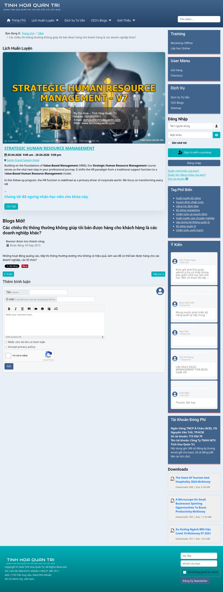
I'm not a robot (20, 355)
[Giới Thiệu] (133, 20)
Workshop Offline (182, 43)
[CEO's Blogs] (109, 20)
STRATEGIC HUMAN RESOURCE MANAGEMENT (49, 148)
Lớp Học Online (180, 48)
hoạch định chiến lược (190, 202)
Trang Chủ (16, 20)
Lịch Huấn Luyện (43, 20)
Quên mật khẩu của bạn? (183, 171)
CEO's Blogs (99, 20)
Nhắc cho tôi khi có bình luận (26, 342)
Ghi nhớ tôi (179, 143)
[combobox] (199, 19)
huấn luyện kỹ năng (188, 198)
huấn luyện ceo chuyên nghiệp (195, 218)
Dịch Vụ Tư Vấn (74, 20)
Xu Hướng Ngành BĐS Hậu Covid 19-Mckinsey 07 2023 (193, 531)
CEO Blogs (177, 102)
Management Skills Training (189, 255)
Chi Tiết (11, 206)
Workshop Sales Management (190, 352)
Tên (12, 292)
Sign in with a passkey (194, 152)
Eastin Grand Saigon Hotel (23, 160)
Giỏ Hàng (176, 70)
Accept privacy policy (22, 347)
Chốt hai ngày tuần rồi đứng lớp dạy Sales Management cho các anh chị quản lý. (193, 294)
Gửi (9, 366)
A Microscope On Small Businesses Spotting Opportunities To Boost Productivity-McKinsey (191, 505)
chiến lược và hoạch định (191, 214)
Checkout (177, 75)
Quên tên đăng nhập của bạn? (187, 175)
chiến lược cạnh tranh (189, 230)
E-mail (30, 299)
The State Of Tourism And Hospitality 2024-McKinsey (193, 480)
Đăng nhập (194, 163)
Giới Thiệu (124, 20)
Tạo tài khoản (178, 179)
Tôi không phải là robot (203, 572)
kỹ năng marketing (188, 210)
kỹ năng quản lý (186, 226)
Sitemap (176, 108)
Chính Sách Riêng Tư (184, 326)
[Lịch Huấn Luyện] (56, 20)
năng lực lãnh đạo (187, 206)
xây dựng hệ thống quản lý (193, 222)
